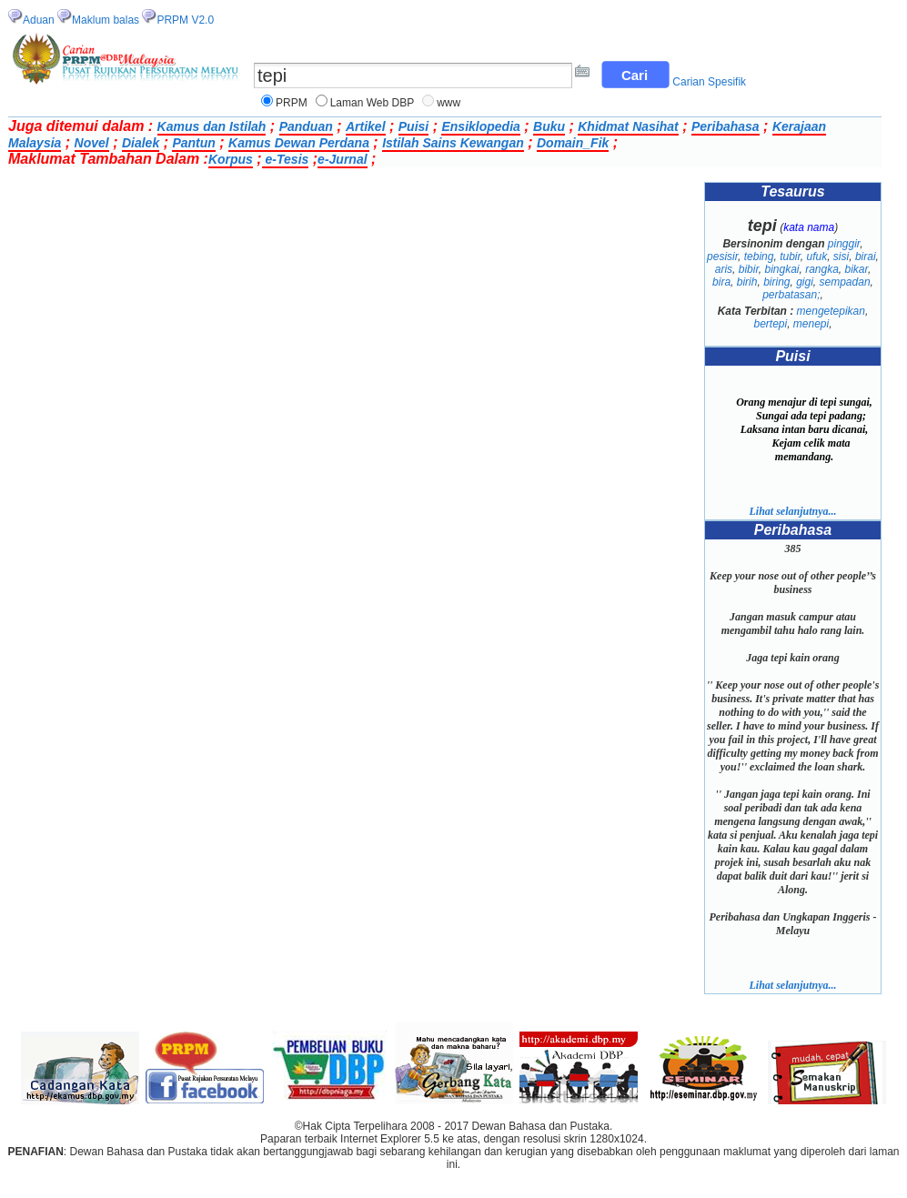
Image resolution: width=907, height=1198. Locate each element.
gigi (804, 282)
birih (747, 282)
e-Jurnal (342, 159)
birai (865, 256)
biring (776, 282)
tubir (790, 256)
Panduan (306, 126)
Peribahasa (725, 126)
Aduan (39, 20)
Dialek (140, 143)
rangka (822, 269)
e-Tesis (285, 159)
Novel (92, 143)
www (448, 102)
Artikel (366, 126)
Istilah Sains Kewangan (453, 143)
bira (721, 282)
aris (723, 269)
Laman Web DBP (372, 102)
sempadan (845, 282)
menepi (811, 323)
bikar (856, 269)
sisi (841, 256)
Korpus (230, 159)
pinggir (844, 243)
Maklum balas (105, 20)
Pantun (193, 143)
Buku (549, 126)
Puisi (413, 126)
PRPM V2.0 (185, 20)
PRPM (291, 102)
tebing (759, 256)
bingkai (781, 269)
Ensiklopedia (480, 126)
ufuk (817, 256)
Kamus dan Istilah (212, 126)
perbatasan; (791, 294)
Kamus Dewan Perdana (298, 143)
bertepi (770, 323)
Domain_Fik (573, 143)
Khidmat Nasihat (628, 126)
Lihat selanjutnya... (792, 511)
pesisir (722, 256)
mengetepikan (831, 311)
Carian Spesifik (709, 82)
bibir (749, 269)
